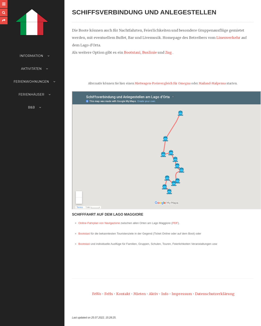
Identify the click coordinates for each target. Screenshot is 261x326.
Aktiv (153, 294)
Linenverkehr (228, 37)
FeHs (108, 294)
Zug (168, 52)
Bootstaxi (132, 52)
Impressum (182, 294)
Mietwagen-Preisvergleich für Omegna (163, 83)
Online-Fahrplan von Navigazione (99, 223)
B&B (34, 107)
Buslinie (149, 52)
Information (34, 56)
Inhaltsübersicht (9, 319)
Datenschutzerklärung (214, 294)
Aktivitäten (34, 69)
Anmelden (25, 319)
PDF (175, 223)
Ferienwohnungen (34, 82)
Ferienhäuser (34, 94)
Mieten (139, 294)
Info (164, 294)
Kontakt (123, 294)
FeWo (96, 294)
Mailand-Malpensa (212, 83)
